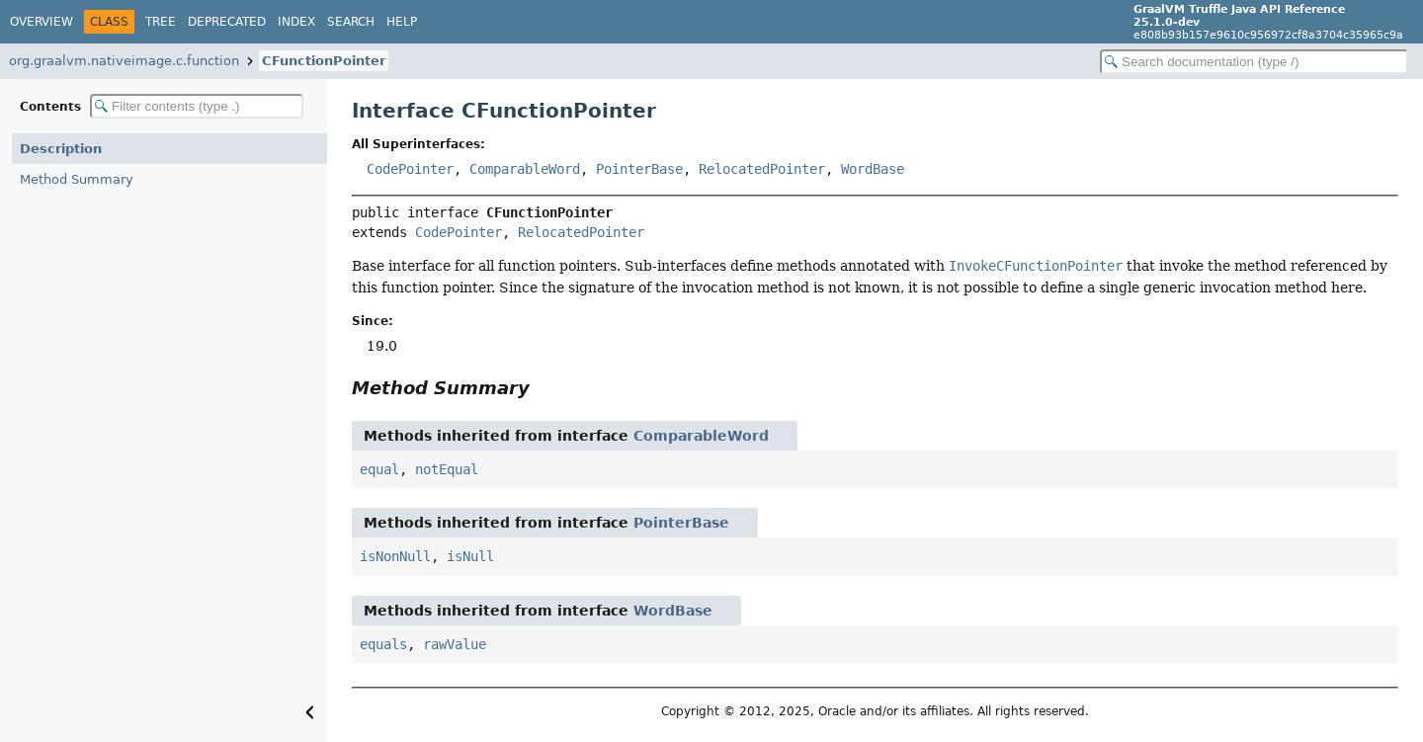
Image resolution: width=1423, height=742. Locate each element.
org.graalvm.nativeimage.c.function (124, 60)
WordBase (872, 169)
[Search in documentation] (1254, 61)
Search (351, 22)
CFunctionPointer (323, 60)
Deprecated (227, 22)
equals (383, 644)
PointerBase (639, 169)
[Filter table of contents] (196, 106)
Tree (160, 22)
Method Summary (76, 179)
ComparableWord (524, 169)
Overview (41, 22)
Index (296, 22)
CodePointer (410, 169)
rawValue (454, 644)
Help (401, 22)
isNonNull (395, 556)
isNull (470, 556)
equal (379, 469)
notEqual (446, 469)
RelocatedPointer (762, 169)
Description (61, 148)
